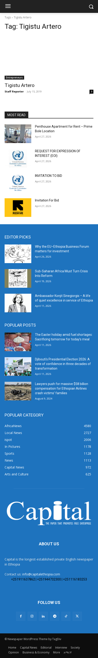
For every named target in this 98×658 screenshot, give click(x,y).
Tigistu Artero (20, 85)
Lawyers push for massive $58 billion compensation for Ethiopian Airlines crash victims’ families (61, 388)
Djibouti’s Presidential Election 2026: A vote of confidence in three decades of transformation (63, 363)
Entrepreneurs (14, 77)
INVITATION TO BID (48, 176)
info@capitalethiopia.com (41, 574)
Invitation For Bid (47, 200)
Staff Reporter (14, 91)
